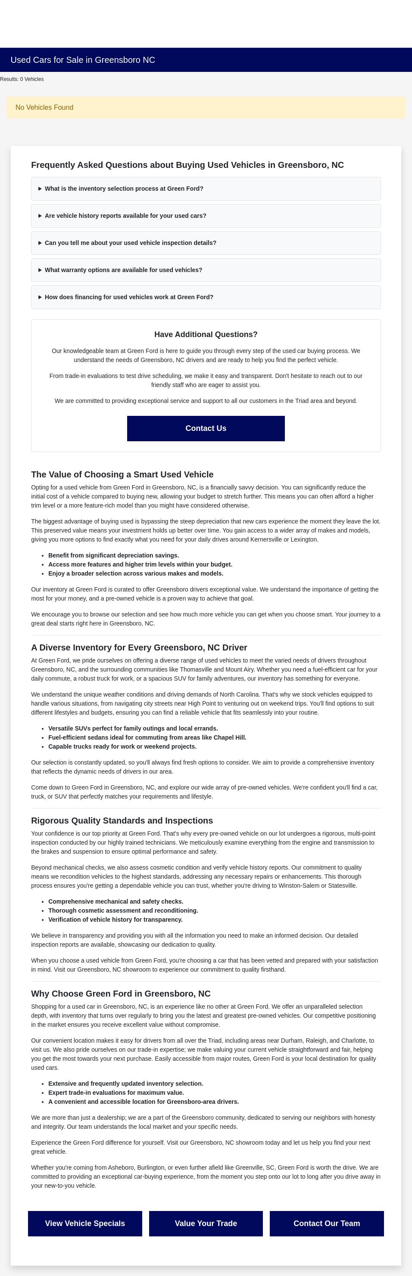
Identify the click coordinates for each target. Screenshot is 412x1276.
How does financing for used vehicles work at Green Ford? (129, 297)
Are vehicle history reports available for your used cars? (125, 215)
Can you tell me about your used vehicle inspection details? (130, 242)
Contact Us (205, 428)
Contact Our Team (326, 1223)
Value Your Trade (206, 1223)
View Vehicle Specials (85, 1223)
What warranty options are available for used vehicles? (124, 269)
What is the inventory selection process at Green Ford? (124, 188)
